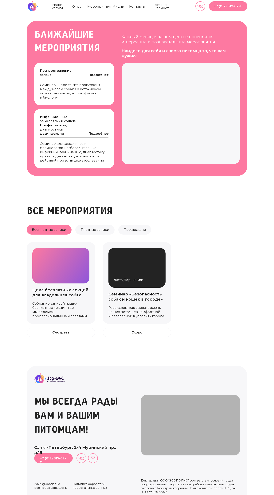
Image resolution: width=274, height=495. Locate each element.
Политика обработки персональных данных (90, 485)
